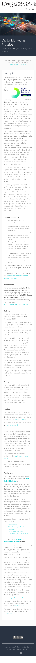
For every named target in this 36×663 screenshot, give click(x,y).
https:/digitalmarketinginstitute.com (16, 304)
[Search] (26, 9)
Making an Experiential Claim (16, 598)
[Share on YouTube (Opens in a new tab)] (21, 637)
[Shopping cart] (29, 9)
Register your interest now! (18, 64)
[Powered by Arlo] (18, 652)
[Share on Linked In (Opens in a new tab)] (18, 637)
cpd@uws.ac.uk (12, 425)
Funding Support (20, 419)
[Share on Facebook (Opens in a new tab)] (14, 637)
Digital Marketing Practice (15, 531)
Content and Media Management (18, 534)
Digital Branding (12, 525)
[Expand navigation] (32, 9)
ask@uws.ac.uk (19, 606)
